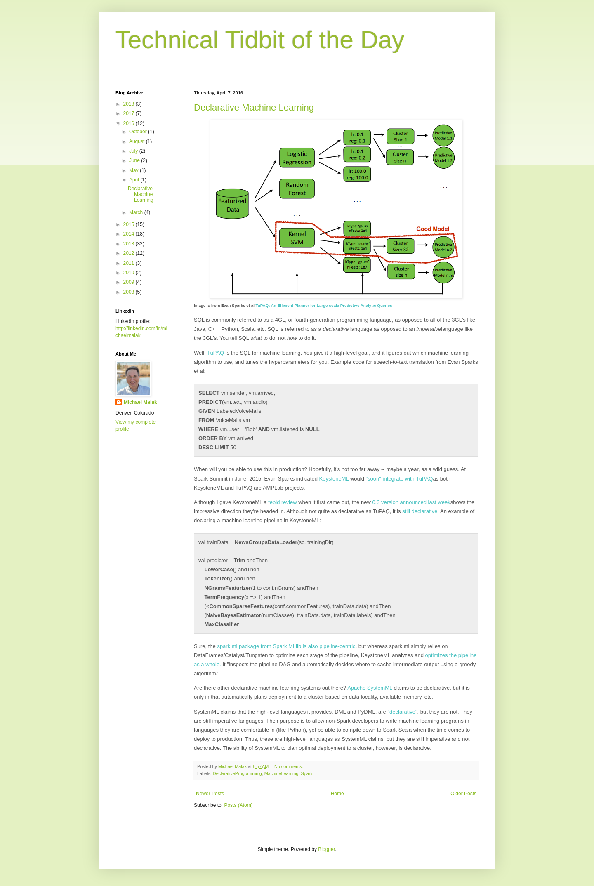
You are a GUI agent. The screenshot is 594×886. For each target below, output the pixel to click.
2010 (129, 273)
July (134, 151)
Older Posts (463, 793)
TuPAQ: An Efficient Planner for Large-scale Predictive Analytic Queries (324, 305)
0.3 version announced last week (411, 502)
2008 (129, 292)
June (135, 160)
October (138, 131)
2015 (129, 224)
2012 (129, 253)
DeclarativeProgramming (237, 773)
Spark (306, 773)
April (134, 180)
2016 (129, 123)
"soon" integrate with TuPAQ (399, 479)
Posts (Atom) (238, 805)
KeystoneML (334, 479)
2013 (129, 244)
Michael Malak (140, 402)
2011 (129, 263)
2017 (129, 113)
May (134, 170)
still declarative (419, 511)
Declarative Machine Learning (254, 107)
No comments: (289, 766)
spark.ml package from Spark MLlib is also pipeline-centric (286, 646)
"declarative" (402, 712)
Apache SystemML (369, 688)
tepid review (282, 502)
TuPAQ (215, 353)
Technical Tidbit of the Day (260, 40)
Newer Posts (210, 793)
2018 (129, 104)
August (137, 141)
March (136, 212)
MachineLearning (281, 773)
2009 (129, 282)
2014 (129, 234)
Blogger (326, 849)
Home (337, 793)
